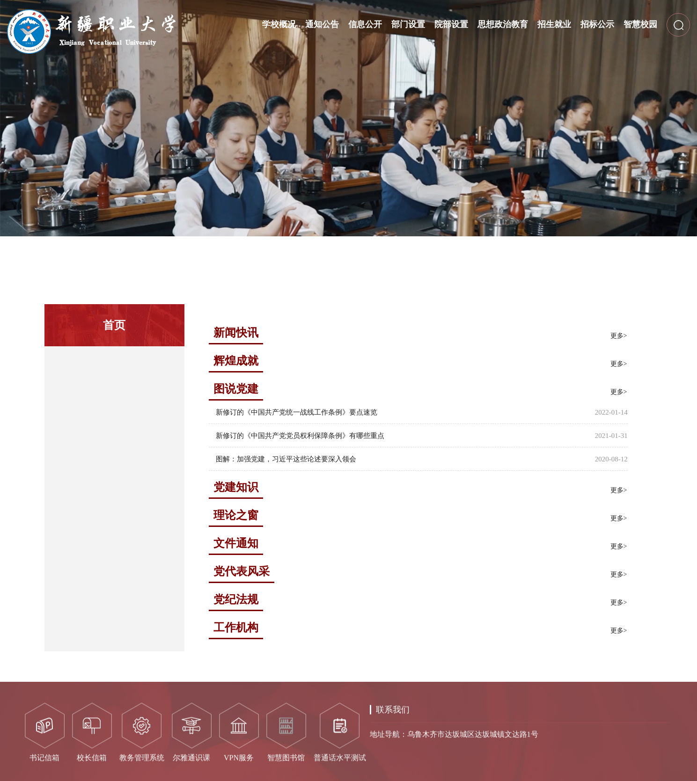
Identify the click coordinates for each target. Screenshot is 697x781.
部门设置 (408, 24)
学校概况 (279, 24)
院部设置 (451, 24)
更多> (618, 335)
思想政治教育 (502, 24)
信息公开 (365, 24)
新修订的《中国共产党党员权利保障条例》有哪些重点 (300, 435)
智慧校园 (640, 24)
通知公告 (322, 24)
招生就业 (554, 24)
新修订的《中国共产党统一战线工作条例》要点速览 (296, 412)
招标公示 (597, 24)
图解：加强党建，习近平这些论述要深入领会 (286, 459)
